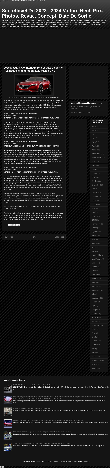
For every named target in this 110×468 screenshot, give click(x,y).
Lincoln (94, 267)
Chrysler (95, 189)
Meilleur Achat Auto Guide (80, 113)
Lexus (94, 263)
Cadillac (95, 181)
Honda (94, 228)
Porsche (95, 317)
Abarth (94, 146)
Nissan (94, 302)
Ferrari (94, 208)
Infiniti (94, 236)
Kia (93, 251)
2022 (94, 138)
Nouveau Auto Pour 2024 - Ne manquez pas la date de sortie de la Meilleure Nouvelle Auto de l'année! (48, 420)
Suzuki (94, 345)
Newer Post (8, 237)
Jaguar (94, 243)
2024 (94, 142)
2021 (94, 134)
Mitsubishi (95, 298)
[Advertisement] (40, 45)
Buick (94, 177)
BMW (94, 165)
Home (34, 237)
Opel (93, 306)
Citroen (94, 193)
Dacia (94, 201)
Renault (95, 321)
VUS (93, 356)
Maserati (95, 278)
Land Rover (96, 259)
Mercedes (95, 290)
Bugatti (94, 173)
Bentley (94, 169)
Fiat (93, 212)
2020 (94, 130)
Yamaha (95, 368)
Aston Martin (96, 158)
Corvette (95, 197)
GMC (94, 220)
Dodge (94, 204)
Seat (93, 333)
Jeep (93, 247)
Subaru (94, 341)
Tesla (94, 349)
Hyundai (95, 232)
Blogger (87, 461)
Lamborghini (96, 255)
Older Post (59, 237)
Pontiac (94, 314)
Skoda (94, 337)
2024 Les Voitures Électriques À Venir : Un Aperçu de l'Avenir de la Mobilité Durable (41, 443)
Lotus (94, 271)
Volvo (94, 364)
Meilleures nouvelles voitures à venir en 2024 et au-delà (32, 408)
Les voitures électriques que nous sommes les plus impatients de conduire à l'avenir (41, 432)
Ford (93, 216)
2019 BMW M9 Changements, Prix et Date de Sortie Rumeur (34, 385)
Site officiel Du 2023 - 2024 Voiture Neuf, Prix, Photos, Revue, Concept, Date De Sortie (52, 13)
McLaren (95, 286)
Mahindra (95, 275)
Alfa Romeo (96, 154)
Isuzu (94, 239)
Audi (93, 162)
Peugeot (95, 310)
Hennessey (96, 224)
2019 (94, 126)
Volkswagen (96, 360)
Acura (94, 150)
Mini (93, 294)
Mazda (94, 282)
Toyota (94, 353)
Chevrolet (95, 185)
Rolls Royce (96, 325)
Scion (94, 329)
